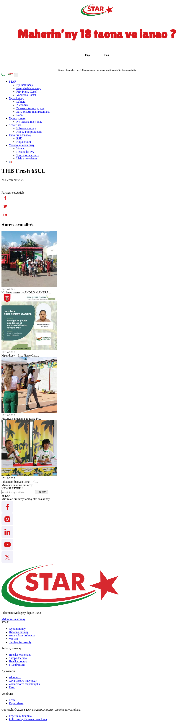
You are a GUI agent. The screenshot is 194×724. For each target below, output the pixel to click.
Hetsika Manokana (20, 654)
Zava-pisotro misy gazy (23, 680)
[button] (16, 75)
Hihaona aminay (18, 632)
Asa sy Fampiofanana (22, 635)
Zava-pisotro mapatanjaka (24, 684)
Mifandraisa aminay (13, 619)
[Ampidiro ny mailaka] (17, 492)
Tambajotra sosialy (20, 642)
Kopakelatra (16, 703)
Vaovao (13, 638)
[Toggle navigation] (16, 75)
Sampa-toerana (18, 658)
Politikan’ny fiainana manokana (28, 719)
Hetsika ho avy (18, 661)
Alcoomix (15, 677)
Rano (12, 687)
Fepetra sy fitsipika (20, 716)
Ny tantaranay (17, 628)
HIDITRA (41, 492)
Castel (12, 700)
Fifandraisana (17, 664)
